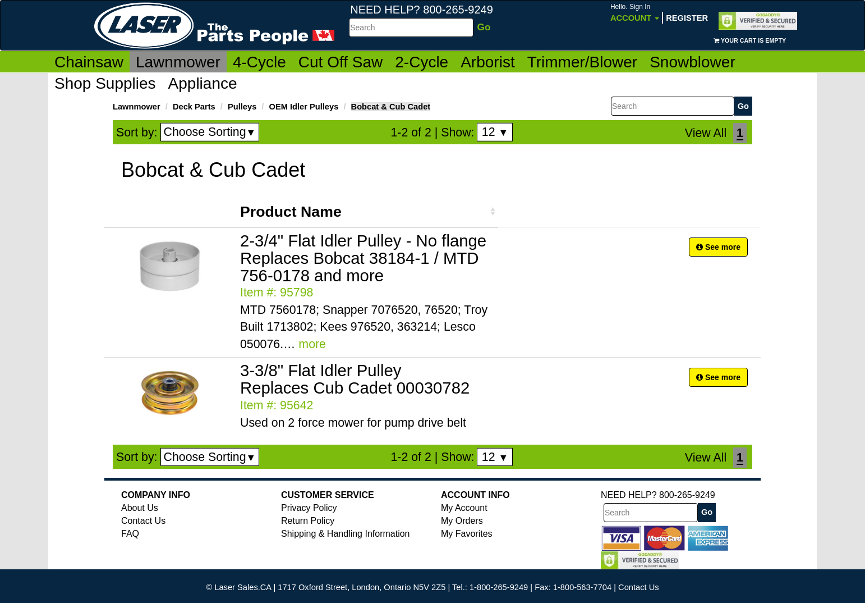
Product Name (291, 211)
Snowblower (692, 62)
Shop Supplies (105, 83)
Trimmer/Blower (582, 62)
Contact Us (143, 521)
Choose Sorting (210, 132)
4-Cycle (259, 62)
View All (705, 133)
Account (634, 12)
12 (495, 132)
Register (687, 17)
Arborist (487, 62)
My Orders (462, 521)
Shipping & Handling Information (345, 533)
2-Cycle (421, 62)
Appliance (202, 83)
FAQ (130, 533)
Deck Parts (194, 106)
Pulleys (242, 106)
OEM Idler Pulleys (304, 106)
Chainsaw (88, 62)
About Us (139, 508)
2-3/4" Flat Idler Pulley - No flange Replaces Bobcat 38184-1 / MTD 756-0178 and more (363, 258)
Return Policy (307, 521)
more (312, 344)
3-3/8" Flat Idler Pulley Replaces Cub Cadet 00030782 (355, 379)
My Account (464, 508)
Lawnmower (178, 62)
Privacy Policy (309, 508)
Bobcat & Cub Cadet (391, 106)
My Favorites (467, 533)
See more (718, 247)
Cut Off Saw (340, 62)
